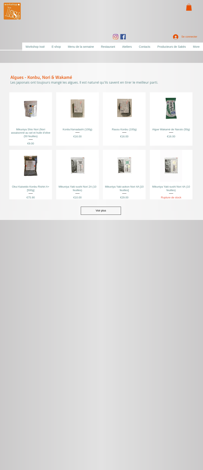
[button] (189, 7)
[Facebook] (123, 36)
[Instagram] (115, 36)
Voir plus (101, 210)
